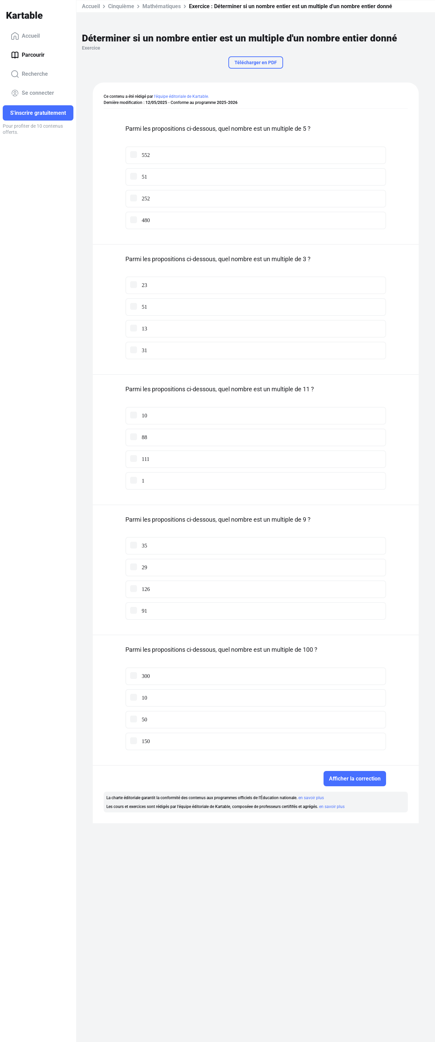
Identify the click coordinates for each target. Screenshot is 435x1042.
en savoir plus (311, 797)
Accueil (25, 36)
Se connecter (32, 93)
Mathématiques (161, 6)
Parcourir (28, 55)
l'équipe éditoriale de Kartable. (181, 96)
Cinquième (121, 6)
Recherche (29, 74)
